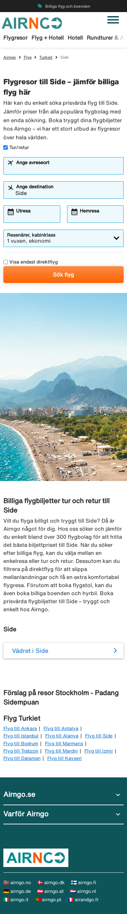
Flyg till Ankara (20, 728)
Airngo (9, 57)
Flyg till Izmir (98, 751)
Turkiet (45, 57)
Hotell (75, 37)
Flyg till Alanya (61, 735)
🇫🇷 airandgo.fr (83, 899)
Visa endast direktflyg (30, 261)
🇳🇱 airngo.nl (83, 891)
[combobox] (67, 169)
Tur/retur (16, 147)
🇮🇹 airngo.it (15, 899)
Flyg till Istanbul (21, 735)
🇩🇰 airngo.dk (51, 882)
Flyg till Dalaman (22, 758)
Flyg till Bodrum (20, 743)
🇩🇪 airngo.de (17, 891)
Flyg (27, 57)
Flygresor (15, 37)
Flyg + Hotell (47, 37)
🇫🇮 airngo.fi (83, 882)
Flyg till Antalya (61, 728)
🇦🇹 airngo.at (50, 891)
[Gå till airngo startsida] (32, 22)
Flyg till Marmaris (64, 743)
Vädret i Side (30, 650)
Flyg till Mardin (61, 751)
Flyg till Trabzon (20, 751)
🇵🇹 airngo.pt (48, 899)
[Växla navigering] (113, 19)
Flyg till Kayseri (64, 758)
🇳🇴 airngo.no (17, 882)
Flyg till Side (99, 735)
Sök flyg (63, 274)
